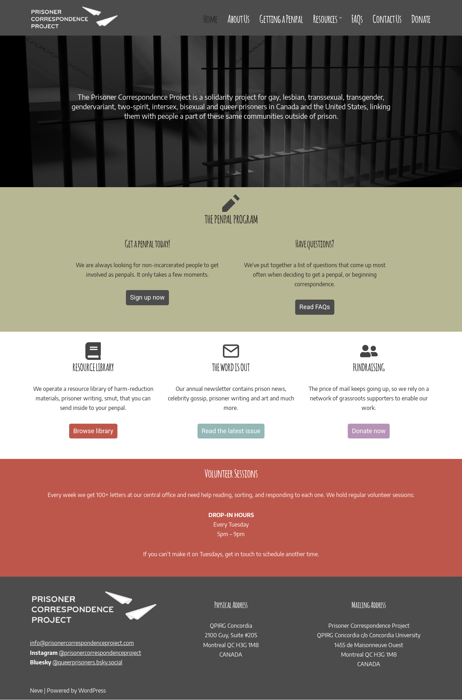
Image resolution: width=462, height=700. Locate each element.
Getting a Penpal (281, 17)
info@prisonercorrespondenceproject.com (82, 643)
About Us (238, 17)
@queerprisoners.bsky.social (87, 662)
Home (210, 17)
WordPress (92, 690)
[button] (340, 18)
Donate (421, 17)
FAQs (357, 17)
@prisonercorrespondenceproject (100, 653)
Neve (36, 690)
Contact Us (387, 17)
